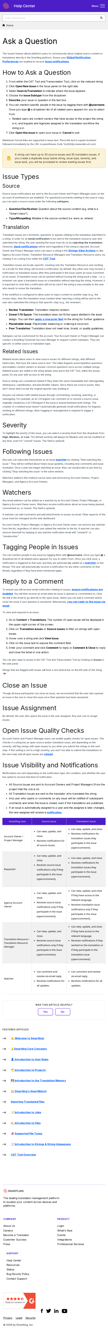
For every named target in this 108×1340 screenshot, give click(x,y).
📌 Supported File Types (26, 1133)
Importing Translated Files (28, 1101)
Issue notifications (57, 61)
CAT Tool (49, 258)
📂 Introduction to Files (26, 1123)
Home (7, 25)
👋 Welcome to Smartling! (27, 1038)
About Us (9, 1225)
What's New (64, 1230)
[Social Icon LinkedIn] (56, 1311)
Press (6, 1244)
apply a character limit (49, 319)
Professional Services (70, 1244)
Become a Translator (16, 1235)
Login (60, 1225)
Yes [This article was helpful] (45, 1011)
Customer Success (14, 1239)
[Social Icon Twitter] (48, 1311)
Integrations (64, 1239)
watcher (61, 459)
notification (54, 812)
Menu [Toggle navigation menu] (98, 6)
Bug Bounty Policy (17, 1274)
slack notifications (26, 246)
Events (61, 1235)
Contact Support (16, 1278)
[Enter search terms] (54, 17)
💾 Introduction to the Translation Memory (38, 1080)
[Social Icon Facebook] (42, 1311)
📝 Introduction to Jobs (26, 1112)
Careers (8, 1230)
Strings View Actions (82, 250)
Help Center (13, 1260)
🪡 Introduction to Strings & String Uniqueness (41, 1144)
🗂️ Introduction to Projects (28, 1070)
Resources (13, 1265)
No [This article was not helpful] (62, 1011)
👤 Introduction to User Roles (29, 1059)
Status (10, 1269)
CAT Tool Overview (23, 1154)
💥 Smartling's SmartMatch (29, 1091)
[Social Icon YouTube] (64, 1311)
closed (48, 754)
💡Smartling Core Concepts (29, 1048)
